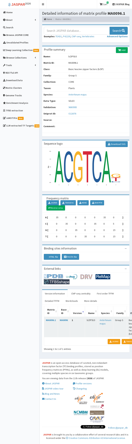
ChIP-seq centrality (81, 293)
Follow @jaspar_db (118, 427)
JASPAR (52, 202)
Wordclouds (72, 300)
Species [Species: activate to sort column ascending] (105, 313)
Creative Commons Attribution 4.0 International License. (95, 438)
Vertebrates (88, 36)
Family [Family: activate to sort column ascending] (120, 313)
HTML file (52, 256)
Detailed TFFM (52, 300)
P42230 (66, 36)
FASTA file (70, 256)
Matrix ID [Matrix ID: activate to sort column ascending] (51, 311)
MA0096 (64, 320)
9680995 (72, 107)
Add (121, 50)
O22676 (72, 113)
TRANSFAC (68, 202)
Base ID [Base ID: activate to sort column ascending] (64, 311)
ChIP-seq (76, 36)
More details (90, 300)
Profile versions (82, 383)
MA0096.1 (51, 320)
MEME (83, 202)
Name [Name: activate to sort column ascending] (91, 313)
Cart (104, 4)
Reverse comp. (55, 208)
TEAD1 (58, 36)
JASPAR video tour (53, 388)
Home (48, 19)
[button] (43, 4)
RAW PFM (97, 202)
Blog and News (51, 393)
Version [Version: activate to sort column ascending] (77, 313)
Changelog (80, 388)
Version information (55, 293)
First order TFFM (105, 293)
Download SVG (116, 144)
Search (118, 31)
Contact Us (49, 398)
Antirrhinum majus (77, 94)
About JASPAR (51, 383)
